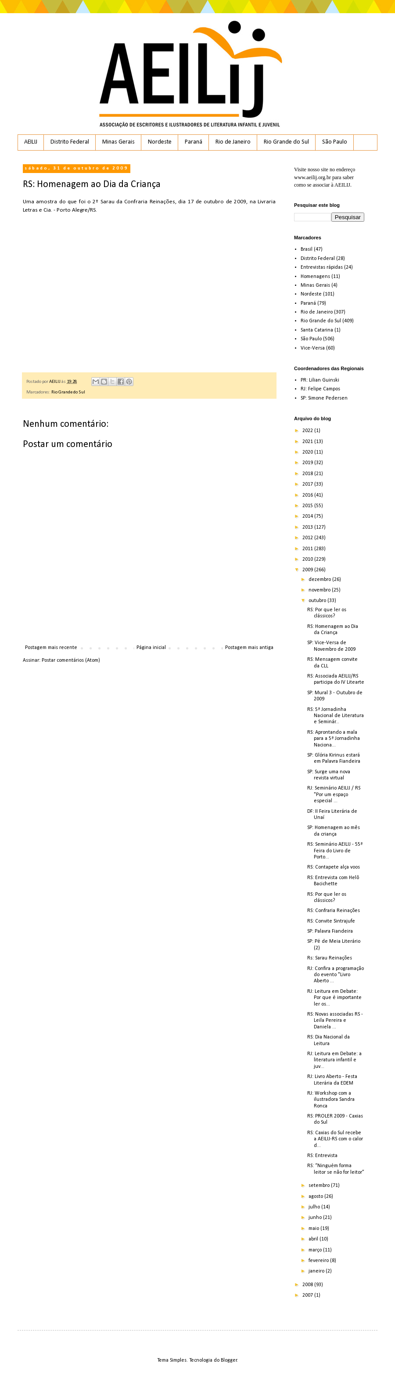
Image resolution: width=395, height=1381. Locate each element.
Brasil (306, 249)
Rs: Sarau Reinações (329, 958)
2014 (308, 516)
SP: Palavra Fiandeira (330, 931)
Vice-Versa (313, 348)
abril (314, 1239)
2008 (308, 1284)
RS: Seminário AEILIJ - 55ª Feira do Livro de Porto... (335, 851)
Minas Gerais (118, 142)
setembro (320, 1185)
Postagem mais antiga (249, 647)
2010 (308, 559)
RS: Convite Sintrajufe (331, 921)
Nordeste (160, 142)
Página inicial (151, 647)
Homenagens (315, 276)
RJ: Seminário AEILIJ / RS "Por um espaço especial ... (333, 795)
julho (315, 1207)
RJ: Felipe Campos (320, 389)
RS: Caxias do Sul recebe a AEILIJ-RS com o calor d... (335, 1139)
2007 (308, 1295)
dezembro (320, 579)
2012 (308, 538)
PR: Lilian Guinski (320, 380)
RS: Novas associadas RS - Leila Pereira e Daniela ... (335, 1021)
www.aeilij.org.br (312, 177)
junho (316, 1217)
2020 (308, 452)
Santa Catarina (317, 330)
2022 (308, 430)
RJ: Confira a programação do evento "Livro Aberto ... (335, 975)
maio (314, 1228)
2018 (308, 473)
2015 (308, 505)
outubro (318, 600)
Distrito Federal (69, 142)
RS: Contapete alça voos (333, 867)
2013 (308, 527)
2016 (308, 495)
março (316, 1250)
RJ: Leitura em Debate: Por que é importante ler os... (334, 998)
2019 (308, 462)
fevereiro (319, 1260)
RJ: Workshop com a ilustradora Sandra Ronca (331, 1100)
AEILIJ (30, 142)
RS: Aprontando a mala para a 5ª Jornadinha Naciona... (333, 739)
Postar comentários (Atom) (71, 660)
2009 (308, 570)
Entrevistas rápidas (322, 267)
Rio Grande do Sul (286, 142)
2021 (308, 441)
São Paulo (334, 142)
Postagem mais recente (51, 647)
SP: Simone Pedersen (324, 398)
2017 (308, 484)
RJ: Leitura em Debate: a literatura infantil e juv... (334, 1060)
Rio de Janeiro (233, 142)
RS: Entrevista (322, 1155)
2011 (308, 549)
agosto (316, 1196)
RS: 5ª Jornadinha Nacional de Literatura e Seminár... (335, 716)
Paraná (193, 142)
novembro (320, 590)
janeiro (317, 1271)
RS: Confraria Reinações (333, 910)
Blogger (229, 1360)
